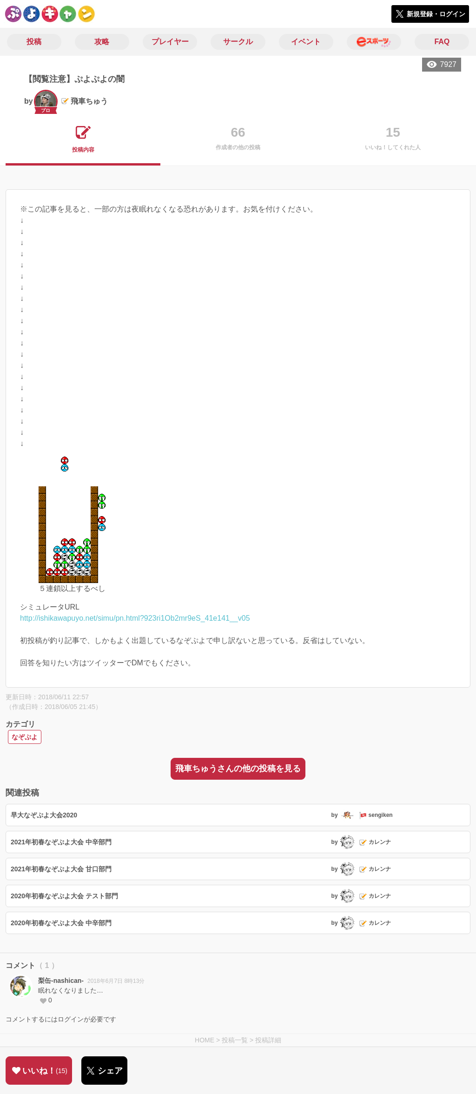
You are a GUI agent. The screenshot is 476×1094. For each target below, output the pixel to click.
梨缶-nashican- (61, 980)
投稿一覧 (235, 1040)
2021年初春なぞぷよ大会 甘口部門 (61, 869)
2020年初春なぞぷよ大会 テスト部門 (64, 896)
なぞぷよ (25, 737)
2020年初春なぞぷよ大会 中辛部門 (61, 923)
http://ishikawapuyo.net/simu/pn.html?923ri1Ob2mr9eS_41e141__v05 (135, 618)
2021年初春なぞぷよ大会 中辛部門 (61, 842)
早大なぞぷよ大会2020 (44, 815)
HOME (204, 1040)
